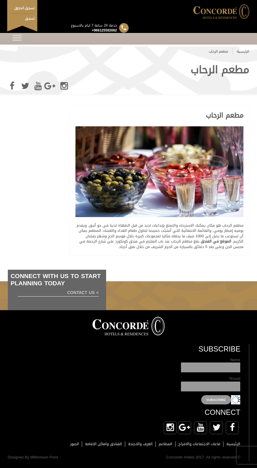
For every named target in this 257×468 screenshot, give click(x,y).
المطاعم (165, 443)
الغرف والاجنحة (140, 443)
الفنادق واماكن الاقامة (103, 443)
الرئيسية (243, 51)
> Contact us (83, 293)
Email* (210, 383)
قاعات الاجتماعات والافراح (199, 443)
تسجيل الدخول (24, 8)
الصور (74, 443)
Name (210, 365)
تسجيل (29, 18)
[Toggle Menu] (17, 38)
